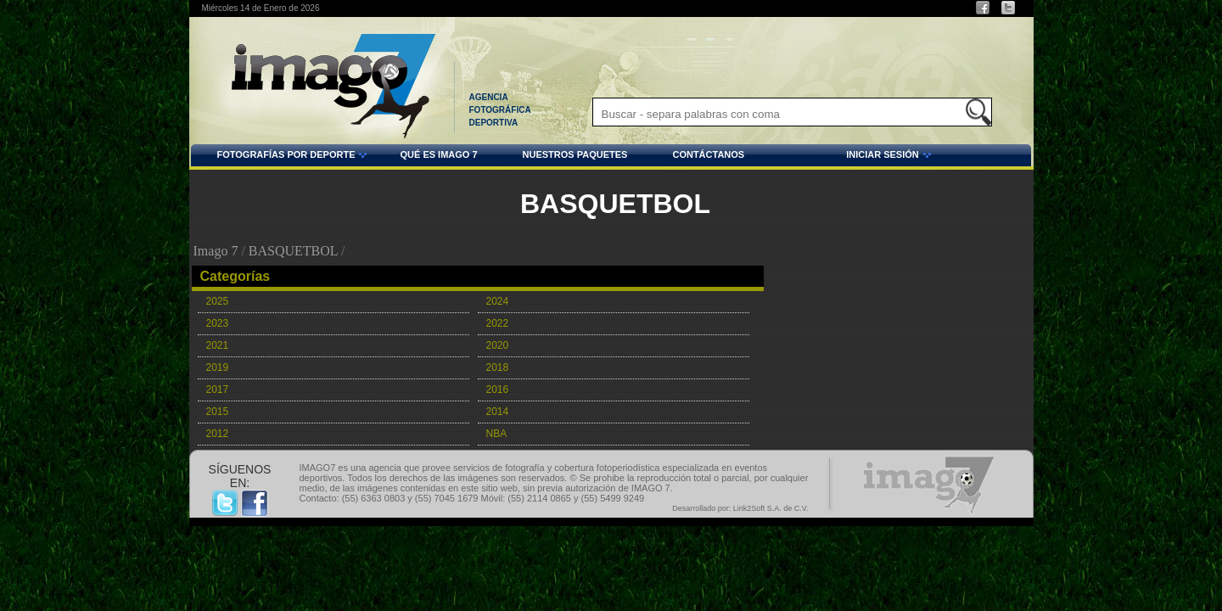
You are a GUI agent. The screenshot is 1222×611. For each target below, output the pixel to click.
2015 (217, 412)
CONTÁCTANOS (708, 154)
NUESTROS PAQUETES (575, 154)
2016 (497, 389)
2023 (217, 323)
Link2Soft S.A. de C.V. (771, 508)
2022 (497, 323)
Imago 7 (215, 251)
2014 (497, 412)
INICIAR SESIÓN (840, 157)
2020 (497, 345)
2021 (217, 345)
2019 (217, 367)
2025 (217, 301)
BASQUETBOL (293, 251)
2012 (217, 434)
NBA (496, 434)
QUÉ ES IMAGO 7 (438, 154)
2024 (497, 301)
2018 (497, 367)
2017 (217, 389)
